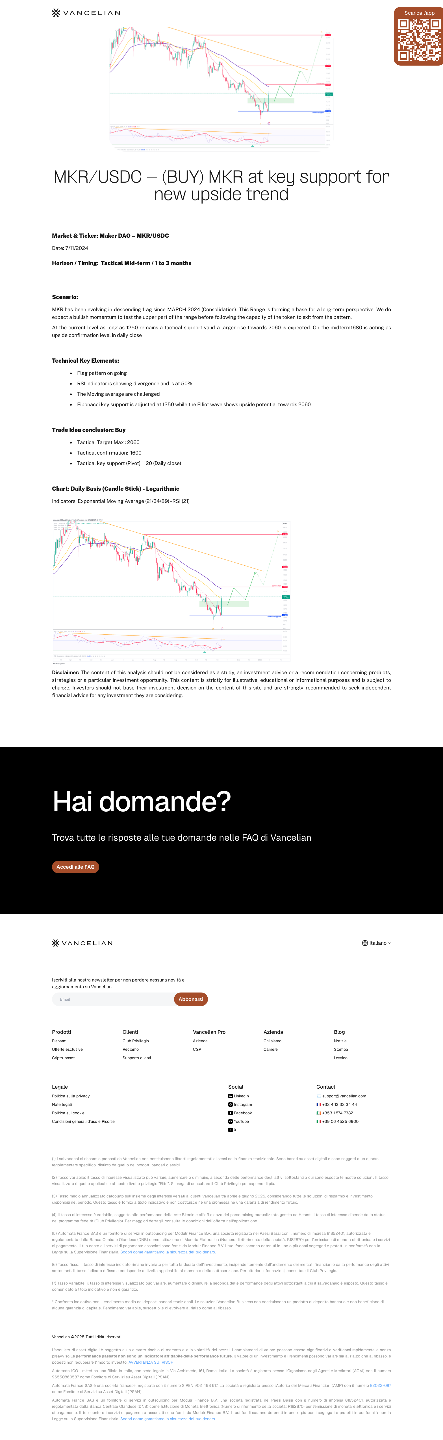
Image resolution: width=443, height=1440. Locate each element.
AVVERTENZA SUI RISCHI (152, 1362)
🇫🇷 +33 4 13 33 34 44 (336, 1104)
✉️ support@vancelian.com (341, 1096)
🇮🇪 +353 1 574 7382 (334, 1112)
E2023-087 (380, 1385)
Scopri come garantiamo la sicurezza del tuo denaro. (168, 1252)
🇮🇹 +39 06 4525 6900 (337, 1121)
